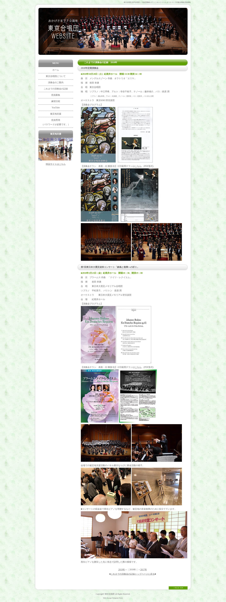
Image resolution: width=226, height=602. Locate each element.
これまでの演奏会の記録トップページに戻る (133, 574)
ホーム (55, 70)
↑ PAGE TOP (178, 588)
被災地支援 (55, 114)
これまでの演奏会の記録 (56, 89)
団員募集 (55, 95)
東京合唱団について (56, 76)
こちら (138, 166)
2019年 (121, 569)
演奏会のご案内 (55, 82)
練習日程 (55, 101)
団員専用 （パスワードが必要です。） (55, 122)
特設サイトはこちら (56, 164)
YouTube (56, 107)
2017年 (143, 569)
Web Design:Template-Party (113, 598)
